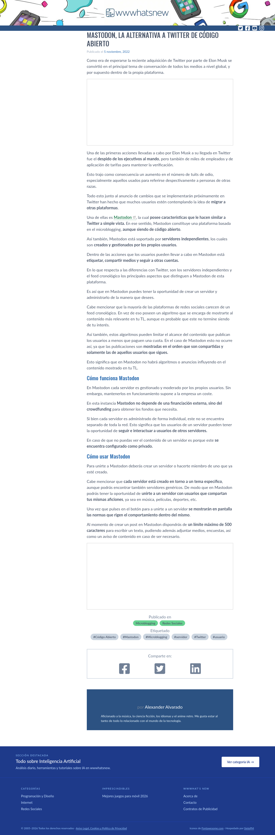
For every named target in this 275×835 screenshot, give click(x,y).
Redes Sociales (172, 623)
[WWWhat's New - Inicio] (137, 12)
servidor (181, 637)
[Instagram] (261, 28)
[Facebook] (247, 28)
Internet (27, 802)
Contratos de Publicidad (200, 809)
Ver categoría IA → (240, 762)
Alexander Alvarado (164, 707)
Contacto (189, 802)
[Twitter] (240, 28)
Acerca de (190, 796)
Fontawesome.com (212, 828)
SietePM (249, 828)
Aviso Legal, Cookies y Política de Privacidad (101, 828)
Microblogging (145, 623)
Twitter (201, 637)
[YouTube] (254, 28)
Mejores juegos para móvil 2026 (125, 796)
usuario (220, 637)
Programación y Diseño (37, 796)
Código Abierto (105, 637)
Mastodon (123, 217)
